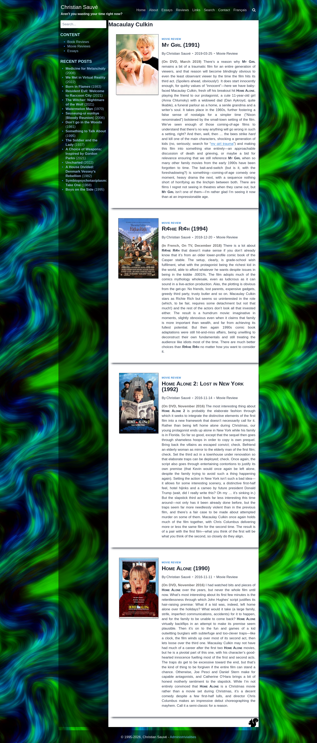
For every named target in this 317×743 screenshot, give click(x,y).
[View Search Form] (254, 10)
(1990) (186, 568)
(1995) (85, 189)
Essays (167, 10)
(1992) (203, 386)
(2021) (84, 153)
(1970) (85, 109)
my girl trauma (222, 144)
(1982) (81, 171)
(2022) (79, 162)
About (153, 10)
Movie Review (171, 39)
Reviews (182, 10)
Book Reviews (78, 42)
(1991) (181, 45)
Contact (224, 10)
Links (196, 10)
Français (240, 10)
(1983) (83, 87)
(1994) (185, 228)
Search (209, 10)
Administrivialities (183, 737)
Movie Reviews (78, 46)
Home (141, 10)
